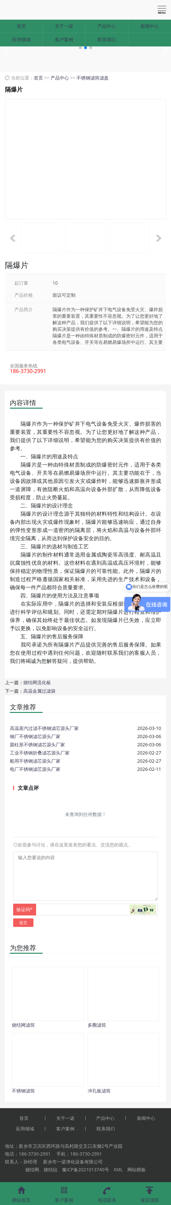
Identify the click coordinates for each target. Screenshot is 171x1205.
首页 (21, 26)
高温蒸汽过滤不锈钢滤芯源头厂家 (44, 728)
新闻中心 (149, 26)
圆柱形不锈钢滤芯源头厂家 (37, 744)
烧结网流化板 (37, 682)
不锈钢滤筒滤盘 (92, 78)
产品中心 (106, 26)
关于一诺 (64, 26)
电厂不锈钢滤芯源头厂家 (35, 769)
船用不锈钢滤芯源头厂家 (35, 761)
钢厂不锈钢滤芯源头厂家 (35, 736)
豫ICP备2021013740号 (85, 1169)
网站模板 (136, 1169)
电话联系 (107, 1192)
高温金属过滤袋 (39, 691)
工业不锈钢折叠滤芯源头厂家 (40, 753)
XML (118, 1169)
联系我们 (106, 39)
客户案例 (64, 39)
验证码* (24, 909)
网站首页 (21, 1192)
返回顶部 (149, 1192)
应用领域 (21, 39)
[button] (80, 47)
